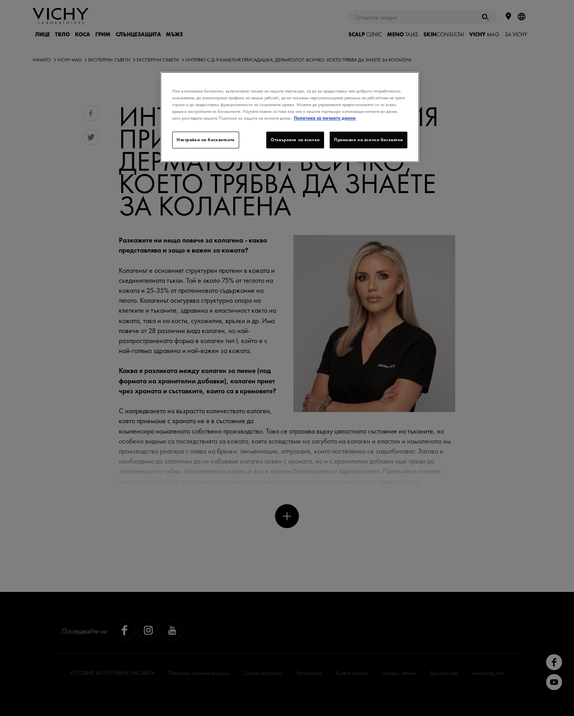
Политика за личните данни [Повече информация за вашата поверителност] (325, 118)
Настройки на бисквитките (206, 139)
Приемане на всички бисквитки (368, 139)
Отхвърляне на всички (295, 139)
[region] (289, 117)
